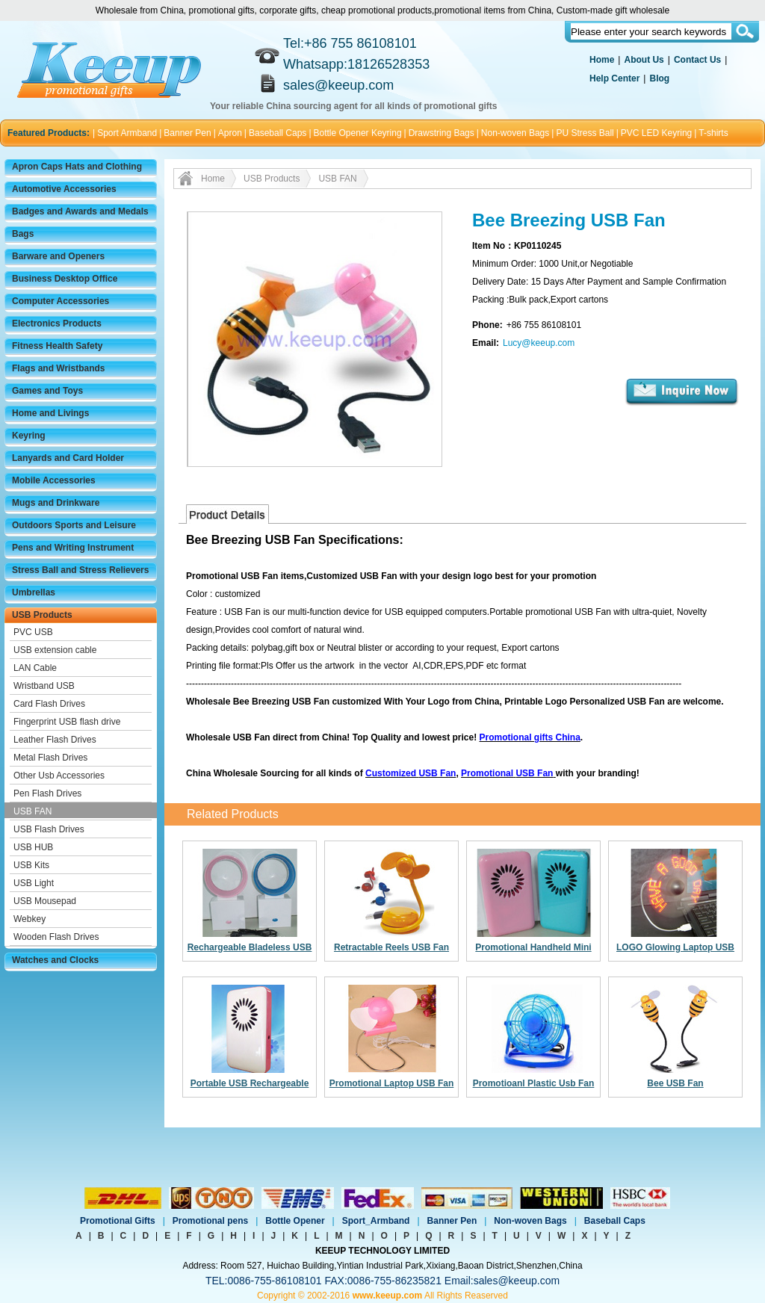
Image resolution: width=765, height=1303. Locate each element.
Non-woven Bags (515, 133)
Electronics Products (57, 323)
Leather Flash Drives (54, 739)
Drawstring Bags (441, 133)
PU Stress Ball (584, 133)
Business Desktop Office (64, 278)
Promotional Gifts (117, 1221)
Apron (230, 133)
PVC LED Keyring (656, 133)
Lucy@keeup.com (538, 343)
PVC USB (33, 632)
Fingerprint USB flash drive (66, 722)
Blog (659, 78)
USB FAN (32, 811)
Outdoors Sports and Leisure (74, 525)
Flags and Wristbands (58, 368)
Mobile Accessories (54, 480)
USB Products (42, 615)
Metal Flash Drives (50, 757)
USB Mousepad (44, 901)
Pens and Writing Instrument (73, 547)
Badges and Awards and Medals (80, 211)
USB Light (33, 883)
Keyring (29, 435)
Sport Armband (127, 133)
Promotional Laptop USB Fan (391, 1083)
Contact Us (697, 60)
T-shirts (713, 133)
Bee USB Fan (675, 1083)
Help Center (614, 78)
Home (601, 60)
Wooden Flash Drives (56, 937)
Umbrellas (33, 592)
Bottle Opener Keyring (358, 133)
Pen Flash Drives (47, 793)
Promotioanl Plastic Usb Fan (534, 1083)
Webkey (29, 919)
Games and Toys (47, 391)
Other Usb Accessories (59, 775)
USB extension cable (54, 650)
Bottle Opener (294, 1221)
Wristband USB (44, 686)
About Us (643, 60)
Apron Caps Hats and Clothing (77, 166)
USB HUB (33, 847)
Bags (23, 234)
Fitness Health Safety (57, 346)
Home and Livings (50, 413)
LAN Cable (35, 668)
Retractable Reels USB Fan (391, 947)
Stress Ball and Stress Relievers (80, 570)
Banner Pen (187, 133)
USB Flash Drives (48, 829)
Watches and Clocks (55, 960)
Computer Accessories (60, 301)
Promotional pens (210, 1221)
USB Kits (31, 865)
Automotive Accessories (64, 189)
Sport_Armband (376, 1221)
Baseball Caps (277, 133)
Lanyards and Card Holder (68, 458)
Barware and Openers (58, 256)
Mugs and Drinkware (55, 503)
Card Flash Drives (49, 704)
